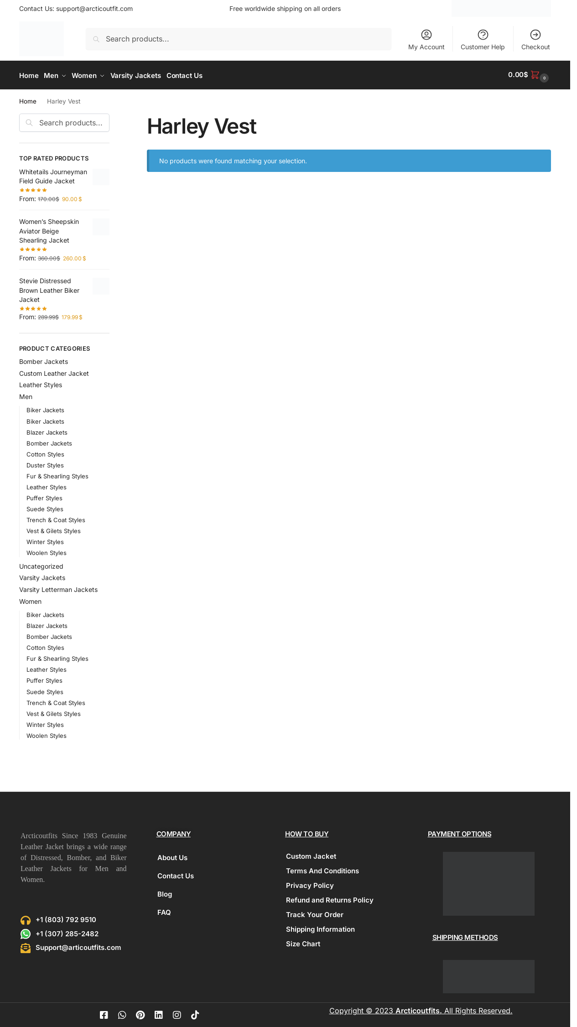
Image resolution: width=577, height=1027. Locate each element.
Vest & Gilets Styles (53, 529)
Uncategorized (41, 564)
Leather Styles (40, 383)
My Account (426, 39)
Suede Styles (44, 507)
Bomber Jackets (43, 359)
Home (27, 100)
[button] (529, 74)
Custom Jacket (311, 855)
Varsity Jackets (42, 576)
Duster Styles (45, 463)
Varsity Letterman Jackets (58, 588)
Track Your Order (314, 913)
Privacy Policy (310, 884)
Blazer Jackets (47, 430)
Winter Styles (45, 540)
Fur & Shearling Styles (57, 474)
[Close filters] (112, 117)
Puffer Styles (44, 496)
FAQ (164, 911)
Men (25, 395)
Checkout (535, 39)
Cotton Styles (45, 452)
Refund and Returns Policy (330, 898)
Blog (164, 892)
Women (30, 600)
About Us (172, 856)
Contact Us (175, 874)
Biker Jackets (45, 408)
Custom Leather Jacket (54, 371)
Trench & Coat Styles (55, 518)
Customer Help (483, 39)
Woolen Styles (46, 551)
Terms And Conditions (322, 869)
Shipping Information (320, 927)
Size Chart (303, 942)
